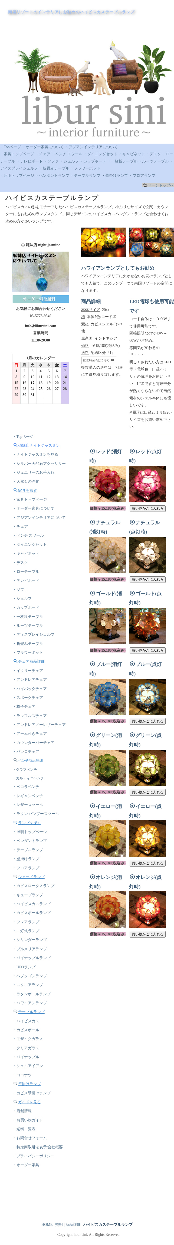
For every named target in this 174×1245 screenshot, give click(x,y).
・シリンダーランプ (31, 965)
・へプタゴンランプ (31, 1003)
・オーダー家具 (27, 1202)
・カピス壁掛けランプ (32, 1126)
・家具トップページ (17, 154)
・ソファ (51, 161)
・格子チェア (25, 721)
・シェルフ (69, 161)
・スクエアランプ (29, 1013)
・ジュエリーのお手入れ (34, 475)
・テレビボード (29, 161)
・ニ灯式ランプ (27, 956)
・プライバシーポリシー (34, 1192)
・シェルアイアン (29, 1098)
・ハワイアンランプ (31, 1032)
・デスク (153, 154)
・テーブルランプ (85, 176)
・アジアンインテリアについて (91, 147)
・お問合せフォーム (31, 1173)
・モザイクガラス (29, 1069)
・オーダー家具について (43, 147)
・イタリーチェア (29, 683)
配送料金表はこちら (98, 360)
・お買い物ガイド (29, 1154)
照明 (59, 1225)
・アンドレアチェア (31, 693)
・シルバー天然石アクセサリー (40, 466)
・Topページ (10, 147)
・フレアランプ (27, 947)
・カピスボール (27, 1060)
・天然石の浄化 (27, 485)
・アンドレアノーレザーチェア (40, 740)
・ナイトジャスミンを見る (36, 456)
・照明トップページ (17, 176)
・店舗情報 (23, 1145)
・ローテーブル (27, 579)
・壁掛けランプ (114, 176)
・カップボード (93, 161)
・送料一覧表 (25, 1164)
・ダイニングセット (100, 154)
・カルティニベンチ (29, 796)
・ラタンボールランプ (32, 1022)
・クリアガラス (27, 1079)
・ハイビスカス (27, 1050)
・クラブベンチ (26, 787)
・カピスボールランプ (32, 937)
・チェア (42, 154)
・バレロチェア (27, 768)
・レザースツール (29, 824)
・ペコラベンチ (27, 805)
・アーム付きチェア (31, 749)
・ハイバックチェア (31, 702)
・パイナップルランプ (32, 984)
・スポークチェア (29, 711)
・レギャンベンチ (29, 814)
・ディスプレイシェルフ (34, 645)
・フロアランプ (142, 176)
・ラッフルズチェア (31, 730)
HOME (46, 1225)
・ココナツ (23, 1107)
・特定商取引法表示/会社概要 (39, 1183)
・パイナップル (27, 1088)
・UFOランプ (25, 994)
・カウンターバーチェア (34, 759)
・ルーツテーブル (153, 161)
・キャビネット (132, 154)
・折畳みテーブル (54, 168)
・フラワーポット (85, 168)
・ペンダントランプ (52, 176)
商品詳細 (73, 1225)
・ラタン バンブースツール (37, 833)
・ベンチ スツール (67, 154)
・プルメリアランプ (31, 975)
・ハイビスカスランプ (32, 928)
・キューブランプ (29, 918)
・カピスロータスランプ (34, 909)
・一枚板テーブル (122, 161)
